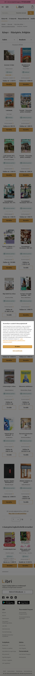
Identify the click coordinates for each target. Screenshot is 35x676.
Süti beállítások (17, 351)
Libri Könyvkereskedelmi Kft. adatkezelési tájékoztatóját (14, 340)
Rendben (17, 346)
